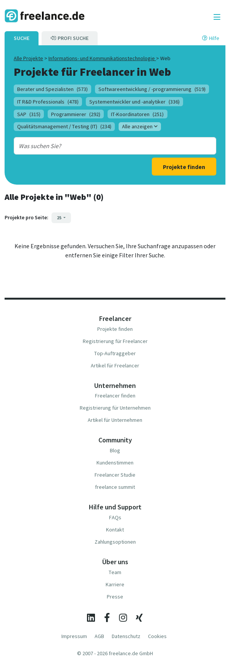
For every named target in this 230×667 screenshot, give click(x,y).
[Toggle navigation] (217, 17)
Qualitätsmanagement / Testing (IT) (64, 126)
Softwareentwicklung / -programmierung (152, 89)
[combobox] (106, 146)
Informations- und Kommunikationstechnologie (102, 58)
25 (59, 217)
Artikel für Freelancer (115, 365)
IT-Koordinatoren (137, 114)
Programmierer (75, 114)
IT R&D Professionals (48, 101)
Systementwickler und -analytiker (134, 101)
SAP (28, 114)
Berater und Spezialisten (52, 89)
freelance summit (115, 486)
